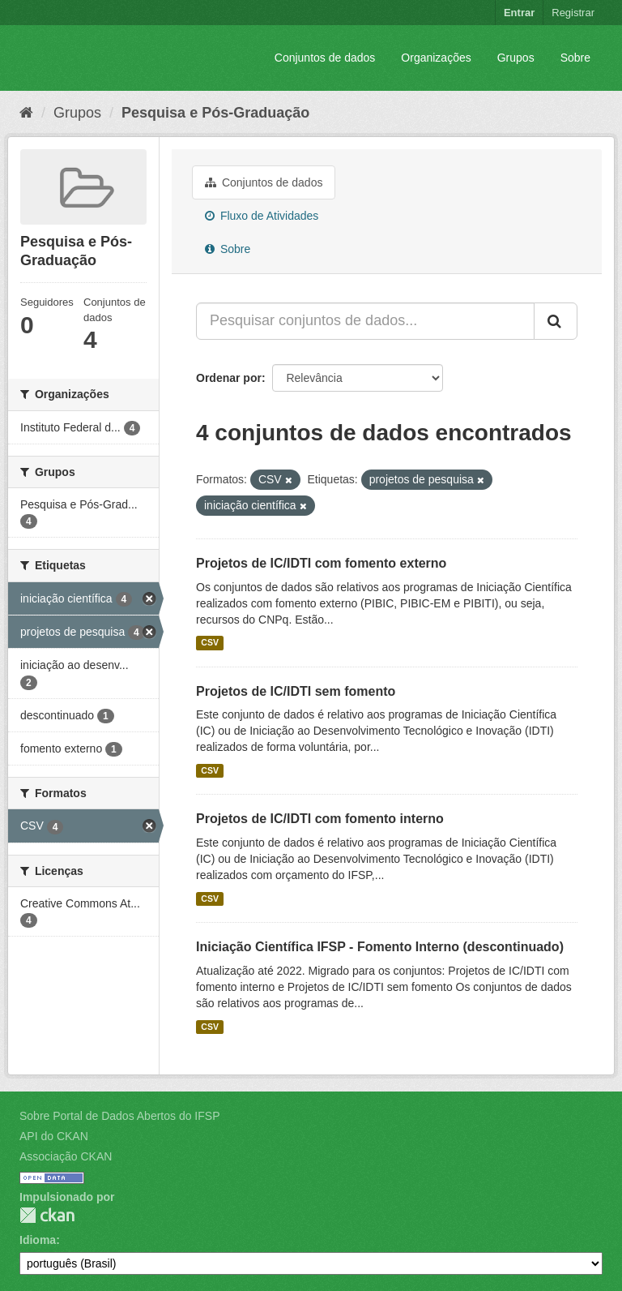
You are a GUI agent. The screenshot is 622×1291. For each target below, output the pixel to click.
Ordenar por (229, 377)
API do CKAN (53, 1136)
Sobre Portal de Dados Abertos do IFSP (119, 1115)
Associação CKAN (65, 1156)
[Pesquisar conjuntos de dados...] (365, 321)
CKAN (47, 1215)
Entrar (519, 12)
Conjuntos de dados (325, 57)
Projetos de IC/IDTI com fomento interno (320, 819)
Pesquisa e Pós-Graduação (215, 113)
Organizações (436, 57)
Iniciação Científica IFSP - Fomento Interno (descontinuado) (380, 947)
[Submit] (555, 321)
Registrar (573, 12)
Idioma (37, 1239)
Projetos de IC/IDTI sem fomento (295, 691)
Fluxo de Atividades (261, 215)
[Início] (26, 113)
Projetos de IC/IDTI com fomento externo (321, 563)
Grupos (516, 57)
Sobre (575, 57)
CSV (210, 643)
